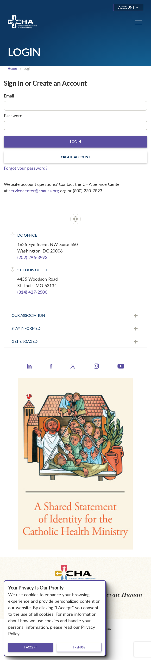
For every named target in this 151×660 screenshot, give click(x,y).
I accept (30, 647)
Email (9, 96)
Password (13, 115)
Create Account (75, 157)
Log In (75, 141)
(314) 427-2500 (32, 292)
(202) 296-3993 (32, 257)
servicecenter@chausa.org (34, 191)
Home (12, 68)
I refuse (79, 647)
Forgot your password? (25, 168)
